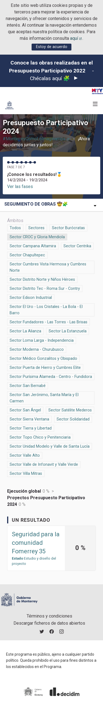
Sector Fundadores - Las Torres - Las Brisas (48, 321)
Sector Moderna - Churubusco (37, 349)
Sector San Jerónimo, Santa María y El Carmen (44, 397)
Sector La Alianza (25, 330)
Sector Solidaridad (73, 419)
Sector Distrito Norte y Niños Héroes (42, 279)
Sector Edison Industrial (31, 297)
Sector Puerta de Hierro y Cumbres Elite (45, 367)
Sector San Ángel (25, 410)
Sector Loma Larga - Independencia (42, 340)
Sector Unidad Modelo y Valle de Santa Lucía (50, 446)
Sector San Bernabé (28, 385)
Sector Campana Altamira (33, 245)
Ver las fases (20, 186)
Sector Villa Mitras (26, 473)
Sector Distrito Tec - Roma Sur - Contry (45, 288)
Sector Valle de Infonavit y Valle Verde (44, 464)
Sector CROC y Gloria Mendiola (37, 236)
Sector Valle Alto (25, 455)
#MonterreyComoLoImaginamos (36, 138)
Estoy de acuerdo (51, 46)
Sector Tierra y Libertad (31, 428)
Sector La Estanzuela (68, 330)
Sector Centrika (77, 245)
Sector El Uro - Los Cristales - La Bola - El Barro (46, 309)
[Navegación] (95, 104)
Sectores (36, 227)
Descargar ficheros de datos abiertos (49, 623)
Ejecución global (24, 491)
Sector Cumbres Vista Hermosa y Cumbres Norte (48, 267)
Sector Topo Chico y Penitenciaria (40, 437)
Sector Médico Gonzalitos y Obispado (43, 358)
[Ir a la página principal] (9, 105)
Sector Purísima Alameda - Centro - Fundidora (51, 376)
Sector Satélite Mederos (70, 410)
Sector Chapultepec (27, 254)
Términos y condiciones (49, 616)
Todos (15, 227)
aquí (76, 38)
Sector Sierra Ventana (29, 419)
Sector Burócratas (68, 227)
